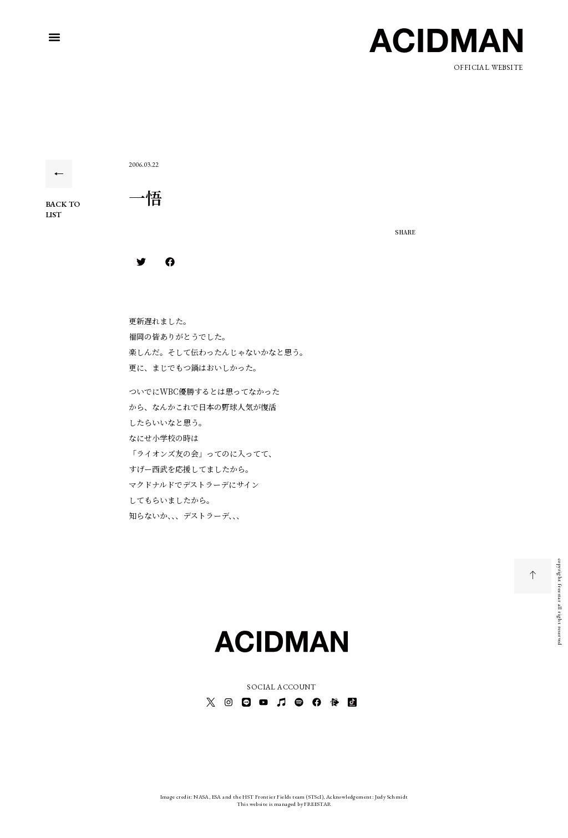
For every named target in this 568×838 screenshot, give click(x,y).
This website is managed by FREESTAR (284, 801)
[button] (54, 37)
